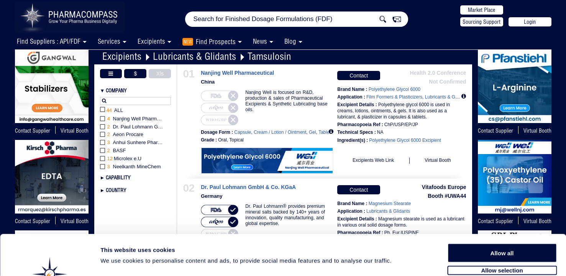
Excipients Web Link (373, 160)
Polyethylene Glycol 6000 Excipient (405, 140)
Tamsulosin (269, 56)
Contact (358, 75)
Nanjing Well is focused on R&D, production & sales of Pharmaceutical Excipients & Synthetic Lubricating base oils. (286, 101)
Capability (118, 177)
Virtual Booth (537, 130)
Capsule (242, 132)
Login (530, 21)
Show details (402, 261)
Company (116, 90)
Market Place (481, 10)
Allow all (502, 212)
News (260, 41)
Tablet (324, 132)
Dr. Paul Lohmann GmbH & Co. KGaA (248, 187)
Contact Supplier (32, 130)
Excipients (121, 56)
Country (116, 190)
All (111, 110)
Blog (290, 41)
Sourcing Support (481, 21)
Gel (312, 132)
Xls (160, 74)
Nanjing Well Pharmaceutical (237, 73)
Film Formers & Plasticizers (394, 97)
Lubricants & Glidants (194, 56)
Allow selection (502, 229)
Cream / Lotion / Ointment (280, 132)
